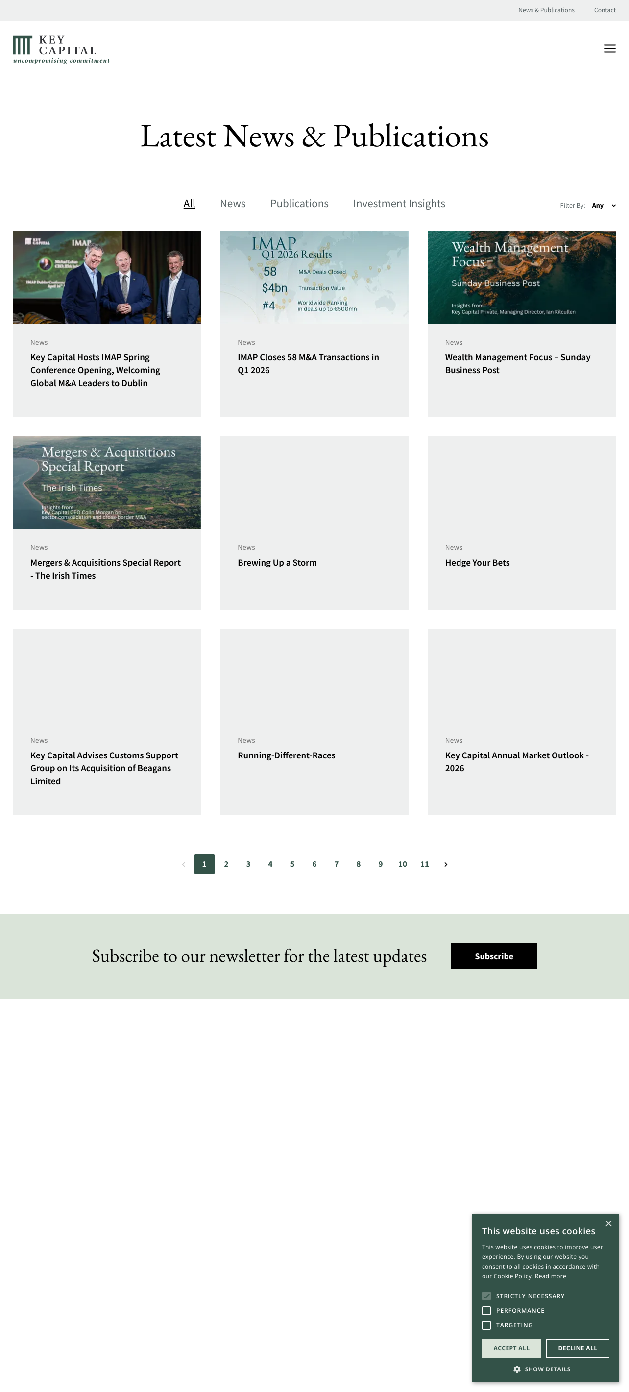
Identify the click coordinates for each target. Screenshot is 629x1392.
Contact (605, 10)
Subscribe (494, 956)
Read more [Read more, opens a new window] (550, 1276)
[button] (545, 1368)
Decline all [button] (578, 1348)
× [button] (608, 1224)
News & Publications (546, 10)
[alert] (545, 1298)
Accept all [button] (512, 1348)
